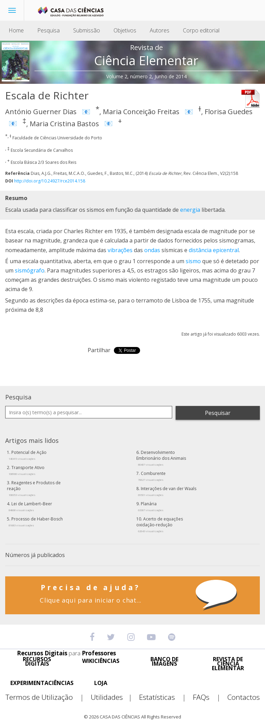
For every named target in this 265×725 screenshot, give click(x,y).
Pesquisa (48, 30)
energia (190, 209)
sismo (193, 261)
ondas (152, 250)
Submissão (86, 30)
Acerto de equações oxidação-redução (159, 524)
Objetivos (125, 30)
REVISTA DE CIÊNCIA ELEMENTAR (228, 664)
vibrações (120, 250)
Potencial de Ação (28, 454)
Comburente (152, 475)
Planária (151, 506)
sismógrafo (30, 270)
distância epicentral (214, 250)
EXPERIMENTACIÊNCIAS (41, 683)
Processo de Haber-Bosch (36, 521)
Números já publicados (35, 555)
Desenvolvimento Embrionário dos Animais (161, 457)
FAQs (209, 697)
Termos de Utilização (47, 697)
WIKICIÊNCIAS (100, 661)
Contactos (243, 697)
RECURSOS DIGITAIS (37, 661)
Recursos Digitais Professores (66, 653)
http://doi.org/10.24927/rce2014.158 (49, 181)
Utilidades (114, 697)
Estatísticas (165, 697)
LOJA (100, 683)
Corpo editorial (201, 30)
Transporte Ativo (27, 470)
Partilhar (99, 350)
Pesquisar (217, 413)
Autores (159, 30)
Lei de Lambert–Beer (30, 506)
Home (16, 30)
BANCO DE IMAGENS (164, 661)
